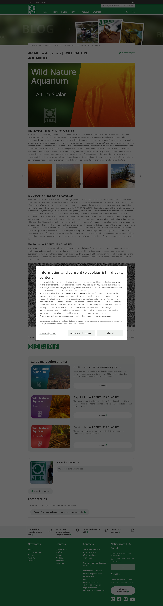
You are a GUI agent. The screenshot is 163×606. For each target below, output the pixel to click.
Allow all (110, 333)
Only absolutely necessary (81, 333)
